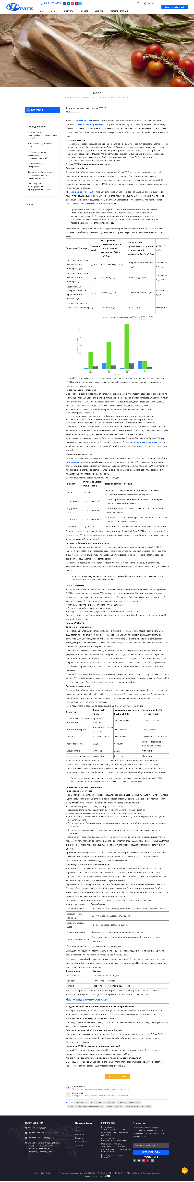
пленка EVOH (81, 1104)
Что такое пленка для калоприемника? (36, 165)
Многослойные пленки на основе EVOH (85, 1108)
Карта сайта (46, 1174)
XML (55, 1174)
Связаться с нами (119, 11)
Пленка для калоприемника (103, 1104)
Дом (42, 11)
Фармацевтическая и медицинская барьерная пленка (116, 1152)
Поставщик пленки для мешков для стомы (114, 1135)
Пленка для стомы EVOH (129, 1104)
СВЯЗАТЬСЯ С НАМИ (117, 1077)
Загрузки (99, 11)
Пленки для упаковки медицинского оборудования (114, 1141)
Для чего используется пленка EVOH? (40, 145)
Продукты (68, 11)
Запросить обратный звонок (174, 7)
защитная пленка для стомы (138, 1108)
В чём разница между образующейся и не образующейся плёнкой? (42, 135)
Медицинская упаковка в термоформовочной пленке (113, 1146)
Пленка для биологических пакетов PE (112, 1157)
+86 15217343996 (52, 3)
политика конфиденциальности (72, 1174)
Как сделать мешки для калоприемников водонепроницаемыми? (37, 155)
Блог (30, 115)
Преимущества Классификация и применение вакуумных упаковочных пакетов (41, 175)
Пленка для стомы (114, 1108)
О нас (54, 11)
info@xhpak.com (52, 1134)
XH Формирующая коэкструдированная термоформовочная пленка (39, 187)
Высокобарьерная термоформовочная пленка (113, 1129)
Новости (84, 11)
